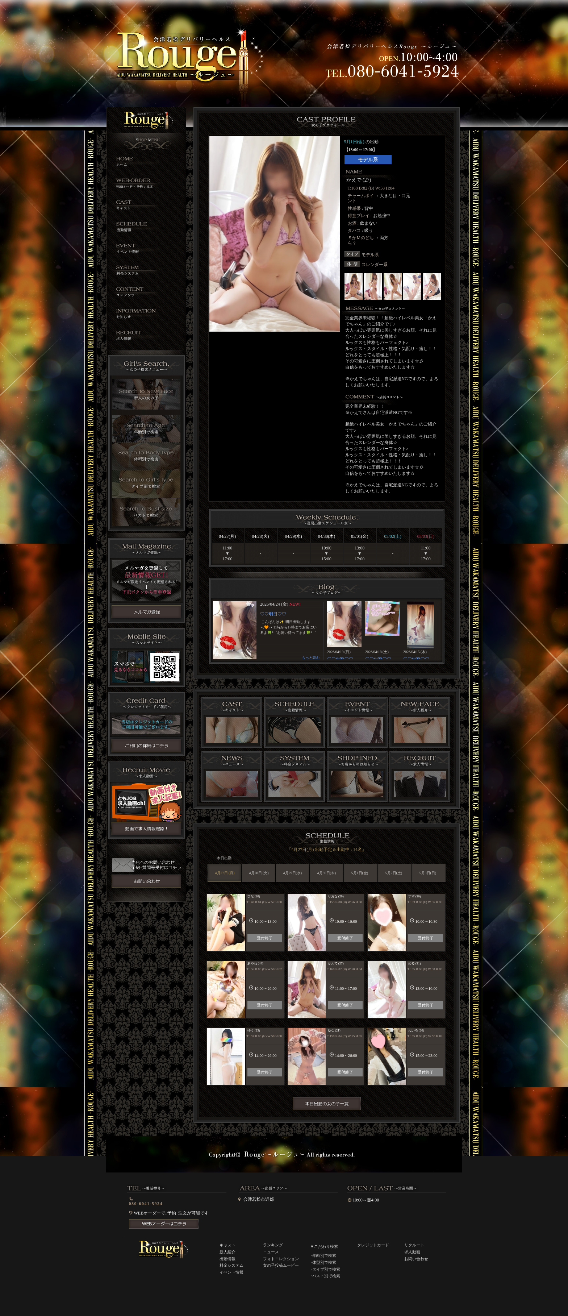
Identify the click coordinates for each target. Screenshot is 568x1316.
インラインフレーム (326, 630)
